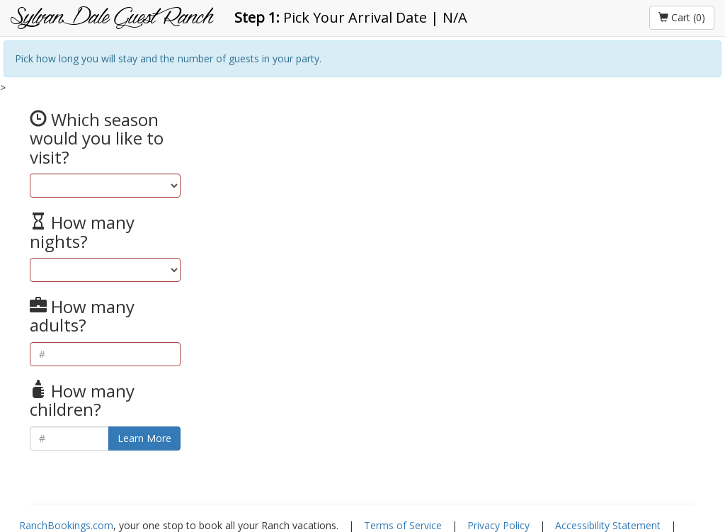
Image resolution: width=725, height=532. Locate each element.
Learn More (144, 438)
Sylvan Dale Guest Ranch (112, 18)
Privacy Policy (498, 525)
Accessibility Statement (608, 525)
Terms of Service (403, 525)
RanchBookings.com (66, 525)
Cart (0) (681, 17)
